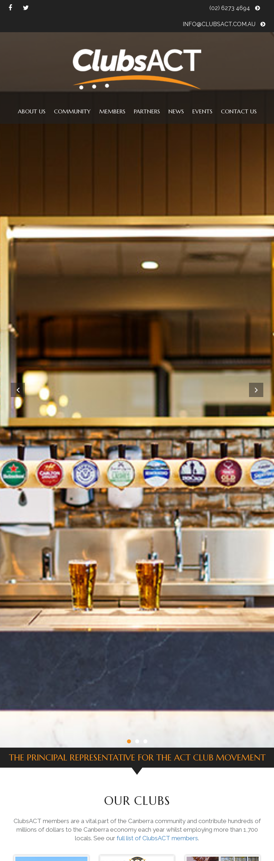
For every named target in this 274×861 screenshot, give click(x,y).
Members (112, 111)
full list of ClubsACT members (157, 838)
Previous (18, 390)
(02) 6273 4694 (234, 8)
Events (202, 111)
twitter (26, 8)
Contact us (239, 111)
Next (256, 390)
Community (72, 111)
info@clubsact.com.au (224, 24)
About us (31, 111)
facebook (10, 8)
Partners (147, 111)
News (176, 111)
